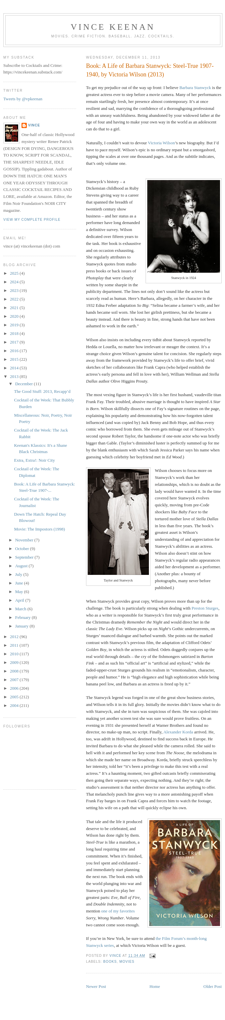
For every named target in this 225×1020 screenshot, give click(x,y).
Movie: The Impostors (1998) (39, 529)
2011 (15, 645)
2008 (15, 671)
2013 (15, 376)
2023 (15, 290)
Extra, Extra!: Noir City (34, 460)
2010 (15, 653)
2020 (15, 316)
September (25, 557)
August (22, 565)
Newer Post (96, 986)
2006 (15, 688)
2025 (15, 273)
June (19, 582)
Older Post (212, 986)
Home (155, 986)
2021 (15, 307)
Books (110, 961)
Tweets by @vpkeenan (22, 98)
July (19, 574)
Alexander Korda (178, 731)
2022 (15, 299)
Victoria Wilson (161, 142)
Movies (126, 961)
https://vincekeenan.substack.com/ (32, 72)
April (20, 600)
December (24, 383)
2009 (15, 662)
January (22, 626)
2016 (15, 350)
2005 (15, 696)
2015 (15, 359)
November (24, 539)
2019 (15, 324)
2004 (15, 705)
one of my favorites (118, 910)
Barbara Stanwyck (195, 87)
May (19, 591)
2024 (15, 281)
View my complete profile (32, 219)
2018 (15, 333)
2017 (15, 342)
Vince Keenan (112, 27)
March (21, 608)
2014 (15, 367)
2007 (15, 679)
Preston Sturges (205, 608)
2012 (15, 636)
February (23, 617)
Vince (34, 125)
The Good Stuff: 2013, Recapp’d (42, 391)
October (22, 548)
